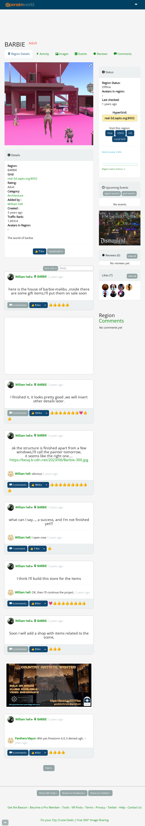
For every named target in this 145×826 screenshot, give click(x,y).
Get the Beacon (17, 807)
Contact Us (135, 807)
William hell (15, 204)
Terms (89, 807)
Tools (66, 807)
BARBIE (40, 276)
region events (112, 193)
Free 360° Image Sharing (93, 820)
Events (81, 54)
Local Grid (119, 139)
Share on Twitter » (100, 793)
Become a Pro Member (45, 807)
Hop (109, 133)
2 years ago (55, 276)
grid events (129, 193)
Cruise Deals (66, 820)
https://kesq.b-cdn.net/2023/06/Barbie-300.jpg (49, 459)
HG (130, 133)
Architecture (15, 195)
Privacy (100, 807)
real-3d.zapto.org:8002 (22, 178)
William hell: (23, 474)
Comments (123, 54)
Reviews (100, 54)
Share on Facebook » (73, 793)
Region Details (19, 54)
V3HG (120, 133)
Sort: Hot (50, 268)
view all (132, 256)
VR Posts (77, 807)
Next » (48, 768)
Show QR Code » (48, 793)
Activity (42, 54)
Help (122, 807)
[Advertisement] (72, 23)
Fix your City (49, 820)
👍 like (39, 251)
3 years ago (55, 384)
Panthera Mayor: (25, 738)
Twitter (112, 807)
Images (62, 54)
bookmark (56, 251)
